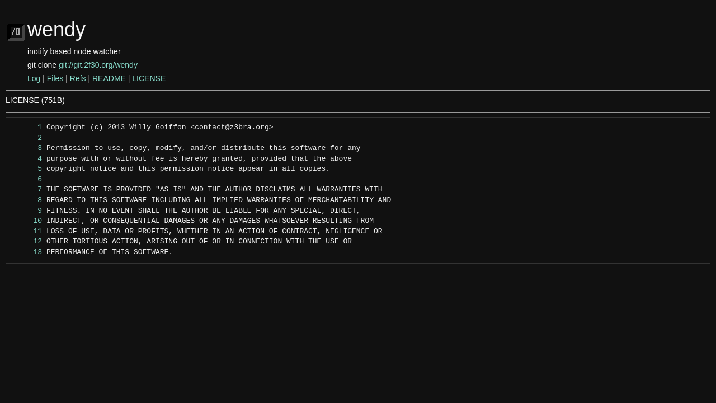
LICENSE (149, 78)
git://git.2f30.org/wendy (98, 64)
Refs (78, 78)
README (109, 78)
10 (27, 221)
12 (27, 242)
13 (27, 252)
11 (27, 232)
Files (55, 78)
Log (33, 78)
